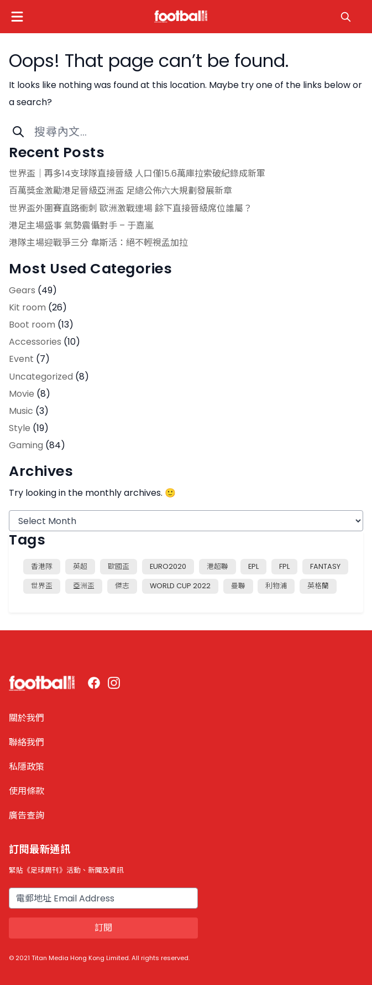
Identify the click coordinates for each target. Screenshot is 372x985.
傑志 (122, 585)
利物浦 (276, 585)
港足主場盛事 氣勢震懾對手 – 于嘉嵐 (81, 225)
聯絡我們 (26, 742)
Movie (21, 393)
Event (21, 358)
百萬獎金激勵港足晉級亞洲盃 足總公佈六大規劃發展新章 (120, 190)
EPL (253, 566)
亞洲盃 (84, 585)
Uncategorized (41, 376)
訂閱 (103, 927)
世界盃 (42, 585)
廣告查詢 (26, 815)
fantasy (325, 566)
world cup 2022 (180, 585)
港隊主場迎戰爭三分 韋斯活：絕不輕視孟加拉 (98, 242)
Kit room (27, 307)
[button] (17, 16)
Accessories (35, 341)
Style (19, 428)
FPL (284, 566)
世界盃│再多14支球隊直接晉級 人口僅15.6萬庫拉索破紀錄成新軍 (137, 173)
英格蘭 (318, 585)
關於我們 (26, 718)
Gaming (26, 445)
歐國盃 (118, 566)
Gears (22, 290)
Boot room (32, 324)
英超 (80, 566)
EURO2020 (168, 566)
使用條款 (26, 791)
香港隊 (42, 566)
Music (21, 411)
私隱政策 (26, 766)
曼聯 (238, 585)
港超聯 (217, 566)
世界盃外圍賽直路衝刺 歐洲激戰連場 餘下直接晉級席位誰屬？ (130, 208)
